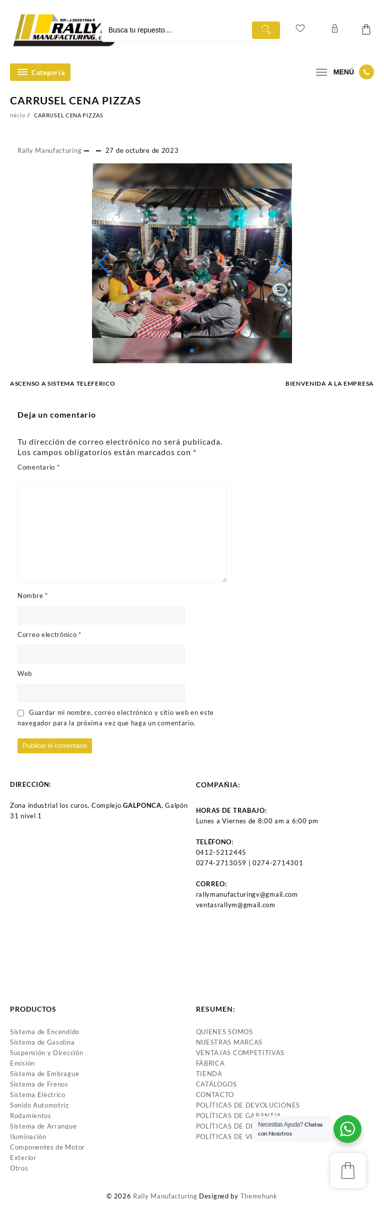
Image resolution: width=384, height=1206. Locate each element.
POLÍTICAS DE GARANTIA (239, 1116)
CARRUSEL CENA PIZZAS (75, 100)
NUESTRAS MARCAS (229, 1042)
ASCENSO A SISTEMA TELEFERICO (63, 383)
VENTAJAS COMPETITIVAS (240, 1053)
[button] (103, 263)
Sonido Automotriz (39, 1105)
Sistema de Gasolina (42, 1042)
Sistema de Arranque (43, 1126)
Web (25, 673)
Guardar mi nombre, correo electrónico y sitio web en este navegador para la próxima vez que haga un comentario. (116, 717)
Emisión (22, 1063)
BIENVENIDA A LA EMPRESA (330, 383)
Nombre (33, 596)
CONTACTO (215, 1095)
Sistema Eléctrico (38, 1095)
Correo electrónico (50, 634)
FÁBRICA (210, 1063)
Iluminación (28, 1137)
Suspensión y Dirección (46, 1053)
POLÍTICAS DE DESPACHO (240, 1126)
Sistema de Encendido (45, 1032)
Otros (19, 1168)
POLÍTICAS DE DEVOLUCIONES (248, 1105)
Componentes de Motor (47, 1147)
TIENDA (209, 1074)
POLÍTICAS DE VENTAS (234, 1137)
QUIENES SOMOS (224, 1032)
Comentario (39, 467)
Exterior (23, 1158)
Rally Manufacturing (50, 150)
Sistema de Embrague (44, 1074)
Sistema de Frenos (39, 1084)
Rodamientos (31, 1116)
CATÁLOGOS (216, 1084)
